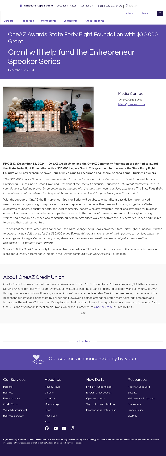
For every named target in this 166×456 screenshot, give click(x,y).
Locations (62, 5)
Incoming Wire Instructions (101, 410)
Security (132, 392)
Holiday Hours (52, 387)
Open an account (95, 398)
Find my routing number (99, 387)
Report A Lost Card (139, 387)
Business (8, 392)
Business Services (13, 416)
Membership (48, 21)
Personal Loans (11, 398)
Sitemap (132, 416)
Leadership (70, 21)
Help (47, 421)
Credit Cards (10, 404)
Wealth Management (15, 410)
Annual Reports (94, 21)
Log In (160, 11)
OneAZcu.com (103, 307)
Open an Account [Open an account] (151, 11)
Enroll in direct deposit (98, 392)
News (144, 13)
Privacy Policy (135, 410)
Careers (8, 21)
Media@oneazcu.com (131, 104)
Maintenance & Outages (141, 398)
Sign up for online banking (100, 404)
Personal (8, 387)
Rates (73, 5)
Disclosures (134, 404)
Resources (27, 21)
